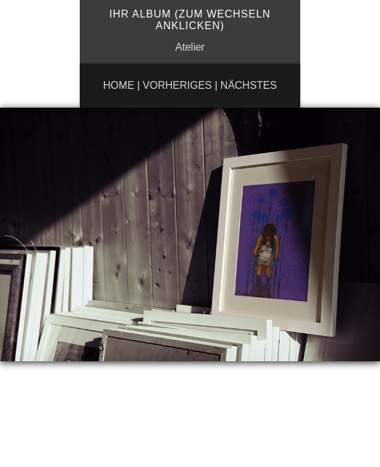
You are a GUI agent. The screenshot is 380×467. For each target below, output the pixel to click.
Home (118, 85)
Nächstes (248, 85)
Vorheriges (177, 85)
